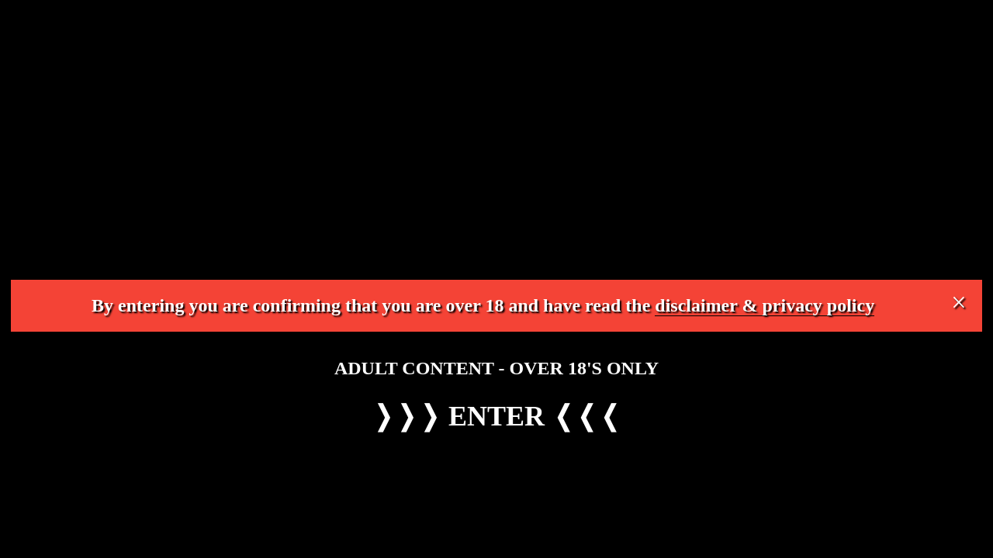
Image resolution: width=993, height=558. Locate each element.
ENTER (496, 416)
